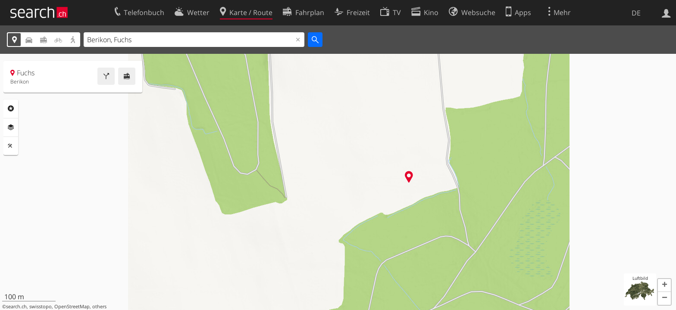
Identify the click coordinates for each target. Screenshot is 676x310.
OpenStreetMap (72, 307)
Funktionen (10, 146)
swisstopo (40, 307)
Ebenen (10, 127)
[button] (664, 285)
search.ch (16, 307)
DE (636, 13)
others (99, 307)
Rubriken (10, 108)
